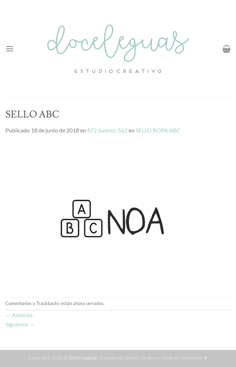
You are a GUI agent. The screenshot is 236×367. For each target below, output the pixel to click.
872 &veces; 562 (107, 130)
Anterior (19, 314)
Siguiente (20, 324)
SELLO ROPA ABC (158, 130)
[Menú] (9, 48)
